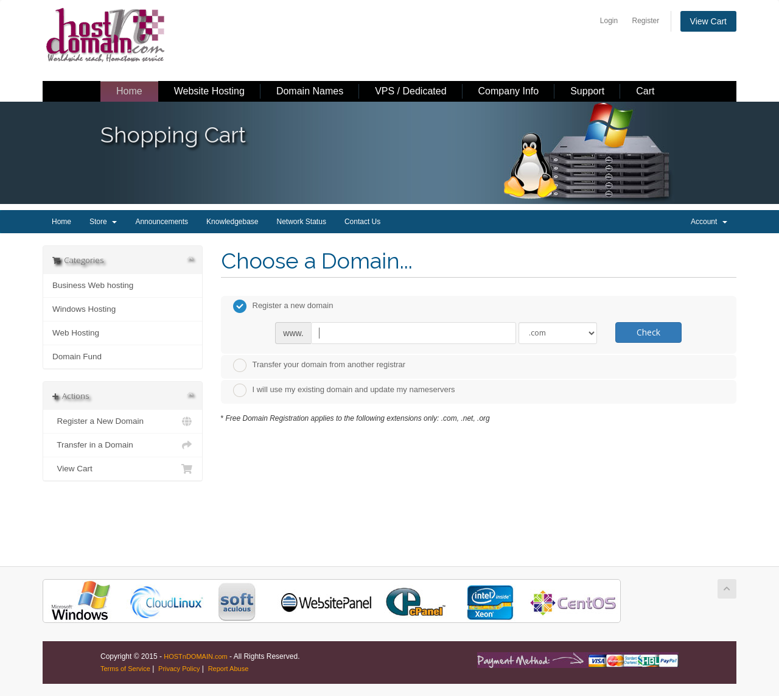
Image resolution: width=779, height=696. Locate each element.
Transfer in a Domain (122, 445)
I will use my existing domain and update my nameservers (344, 390)
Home (129, 91)
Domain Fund (77, 356)
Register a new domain (283, 306)
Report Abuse (228, 668)
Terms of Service (125, 668)
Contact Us (362, 221)
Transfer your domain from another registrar (319, 365)
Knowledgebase (232, 221)
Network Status (301, 221)
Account (709, 221)
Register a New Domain (122, 421)
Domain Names (309, 91)
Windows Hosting (84, 309)
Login (609, 20)
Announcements (161, 221)
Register (646, 20)
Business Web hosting (92, 285)
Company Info (508, 91)
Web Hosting (75, 332)
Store (103, 221)
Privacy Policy (179, 668)
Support (587, 91)
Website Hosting (209, 91)
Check (648, 332)
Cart (645, 91)
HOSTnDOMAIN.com (196, 656)
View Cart (708, 21)
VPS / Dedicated (410, 91)
